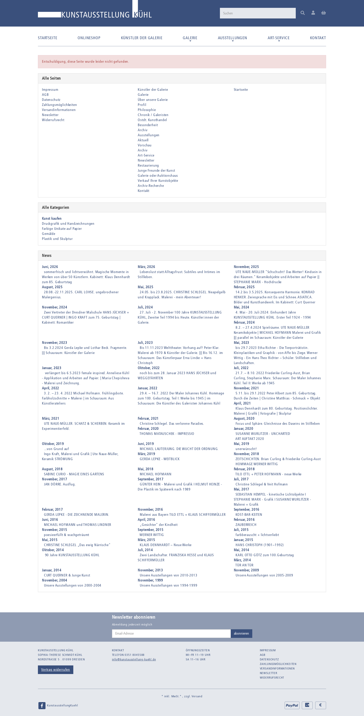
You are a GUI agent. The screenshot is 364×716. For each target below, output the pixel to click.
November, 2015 (54, 530)
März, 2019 (146, 454)
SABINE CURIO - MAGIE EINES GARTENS (74, 474)
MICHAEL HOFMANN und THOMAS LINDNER (77, 525)
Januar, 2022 (147, 388)
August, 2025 (52, 287)
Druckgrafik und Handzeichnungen (68, 223)
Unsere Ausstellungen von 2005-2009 (264, 575)
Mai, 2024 (241, 307)
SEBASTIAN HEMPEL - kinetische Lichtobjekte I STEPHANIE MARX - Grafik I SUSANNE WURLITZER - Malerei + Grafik (272, 499)
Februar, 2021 (148, 418)
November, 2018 (246, 454)
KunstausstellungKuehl (58, 706)
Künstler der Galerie (142, 37)
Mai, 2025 (145, 287)
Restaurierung (148, 165)
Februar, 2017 (52, 509)
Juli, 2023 (145, 343)
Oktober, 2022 (149, 368)
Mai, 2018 (145, 469)
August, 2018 (52, 469)
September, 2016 (247, 509)
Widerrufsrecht (53, 120)
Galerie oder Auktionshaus (158, 175)
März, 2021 (50, 418)
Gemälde (48, 234)
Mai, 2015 (50, 540)
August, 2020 (244, 418)
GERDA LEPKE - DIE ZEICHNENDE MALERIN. (76, 514)
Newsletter (50, 115)
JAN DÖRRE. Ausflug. (60, 484)
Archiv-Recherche (151, 186)
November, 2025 (246, 267)
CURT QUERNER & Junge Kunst (67, 575)
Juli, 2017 (241, 479)
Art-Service (279, 38)
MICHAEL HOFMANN (156, 474)
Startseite (47, 37)
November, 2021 (246, 388)
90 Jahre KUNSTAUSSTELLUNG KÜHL (72, 555)
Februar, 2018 (244, 469)
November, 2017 (54, 479)
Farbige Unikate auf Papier (62, 229)
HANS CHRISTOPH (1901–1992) (260, 545)
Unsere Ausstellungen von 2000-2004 (73, 585)
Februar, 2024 (244, 322)
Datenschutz (51, 100)
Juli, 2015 (241, 530)
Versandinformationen (59, 110)
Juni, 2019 (146, 444)
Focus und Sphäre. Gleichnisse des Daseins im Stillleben (278, 423)
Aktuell (143, 140)
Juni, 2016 (50, 520)
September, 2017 (151, 479)
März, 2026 (146, 267)
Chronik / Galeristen (153, 115)
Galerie (190, 38)
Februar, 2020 (148, 429)
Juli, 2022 (241, 368)
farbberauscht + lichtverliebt (257, 535)
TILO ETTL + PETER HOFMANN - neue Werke (268, 474)
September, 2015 (151, 530)
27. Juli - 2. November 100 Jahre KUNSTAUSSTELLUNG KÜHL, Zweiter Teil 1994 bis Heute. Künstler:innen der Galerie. (180, 317)
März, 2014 (242, 560)
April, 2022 (50, 388)
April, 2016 (146, 520)
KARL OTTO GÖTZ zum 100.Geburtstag (265, 555)
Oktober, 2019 (53, 444)
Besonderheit (148, 125)
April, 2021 (242, 403)
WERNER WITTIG (152, 535)
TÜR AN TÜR (244, 565)
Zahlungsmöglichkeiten (59, 105)
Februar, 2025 (244, 287)
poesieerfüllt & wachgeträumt (66, 535)
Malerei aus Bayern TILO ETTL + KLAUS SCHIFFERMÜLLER (183, 514)
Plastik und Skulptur (57, 239)
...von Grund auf (56, 449)
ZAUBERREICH (246, 525)
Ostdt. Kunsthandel (152, 120)
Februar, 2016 (244, 520)
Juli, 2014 (145, 550)
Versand (197, 696)
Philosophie (147, 110)
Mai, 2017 (241, 489)
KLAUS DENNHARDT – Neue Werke (166, 545)
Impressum (50, 89)
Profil (142, 105)
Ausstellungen (232, 38)
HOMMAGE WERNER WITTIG (257, 464)
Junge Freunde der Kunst (156, 170)
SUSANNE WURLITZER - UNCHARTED (263, 434)
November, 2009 (246, 570)
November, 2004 (54, 580)
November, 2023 (54, 343)
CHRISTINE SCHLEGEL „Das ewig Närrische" (77, 545)
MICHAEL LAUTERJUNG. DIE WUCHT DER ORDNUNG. (179, 449)
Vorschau (145, 145)
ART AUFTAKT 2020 (249, 439)
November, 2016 (150, 509)
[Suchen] (258, 13)
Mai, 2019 (241, 444)
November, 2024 (54, 307)
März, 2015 (146, 540)
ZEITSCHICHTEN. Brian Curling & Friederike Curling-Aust (278, 459)
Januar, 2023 (51, 368)
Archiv (142, 130)
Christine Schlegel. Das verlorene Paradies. (172, 423)
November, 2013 (150, 570)
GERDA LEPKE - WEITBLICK (160, 459)
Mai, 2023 (241, 343)
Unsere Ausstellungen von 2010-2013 (168, 575)
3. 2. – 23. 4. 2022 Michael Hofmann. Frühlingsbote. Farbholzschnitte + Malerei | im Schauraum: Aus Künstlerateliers (83, 398)
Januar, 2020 (243, 429)
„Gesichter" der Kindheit (159, 525)
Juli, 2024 (145, 307)
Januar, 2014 (51, 570)
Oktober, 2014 (53, 550)
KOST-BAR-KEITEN (249, 514)
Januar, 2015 (243, 540)
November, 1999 (150, 580)
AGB (45, 95)
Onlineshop (89, 37)
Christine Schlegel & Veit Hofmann (262, 484)
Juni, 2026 (50, 267)
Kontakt (318, 37)
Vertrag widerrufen (55, 669)
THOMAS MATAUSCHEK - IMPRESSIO (167, 434)
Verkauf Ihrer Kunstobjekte (158, 180)
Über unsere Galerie (153, 100)
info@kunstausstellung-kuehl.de (134, 659)
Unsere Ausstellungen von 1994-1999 (168, 585)
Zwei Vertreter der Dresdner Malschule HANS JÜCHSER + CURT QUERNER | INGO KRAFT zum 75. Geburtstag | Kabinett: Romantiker (85, 317)
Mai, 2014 (241, 550)
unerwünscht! (246, 449)
